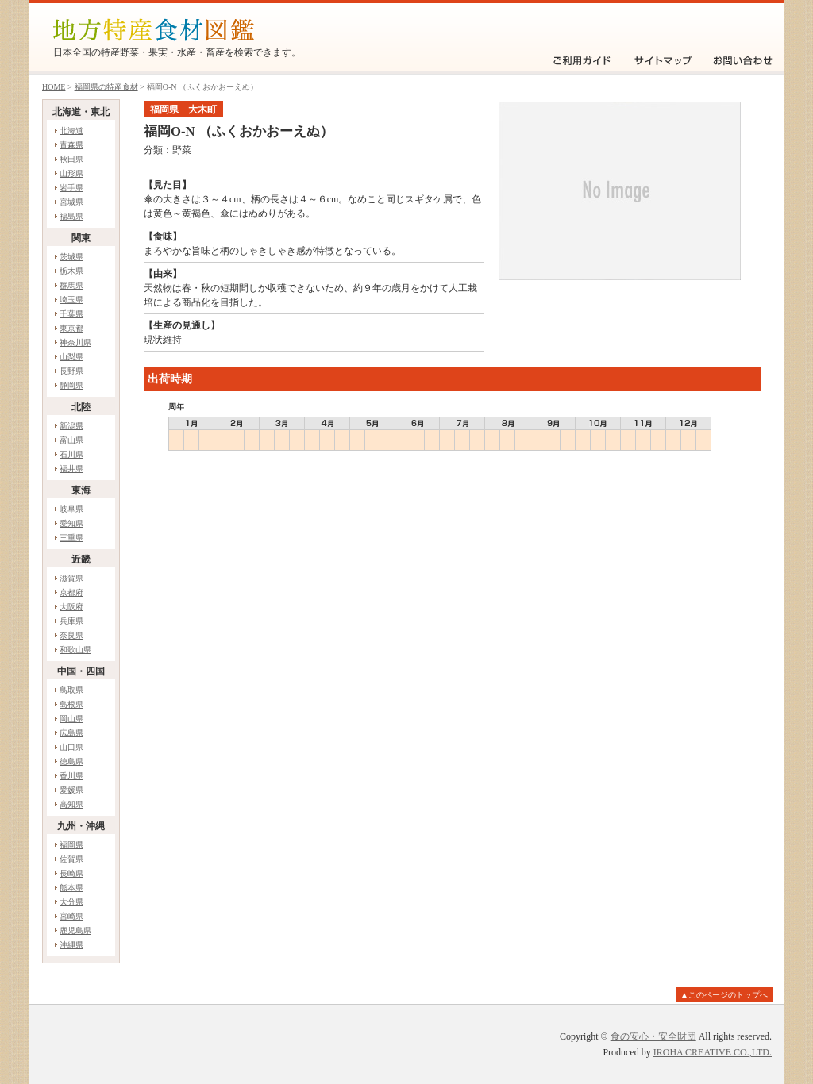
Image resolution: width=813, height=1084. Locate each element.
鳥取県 (71, 690)
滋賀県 (71, 578)
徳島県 (71, 761)
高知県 (71, 804)
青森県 (71, 144)
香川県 (71, 775)
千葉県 (71, 313)
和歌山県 (75, 649)
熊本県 (71, 887)
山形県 (71, 173)
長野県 (71, 371)
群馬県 (71, 285)
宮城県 (71, 202)
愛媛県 (71, 790)
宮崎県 (71, 916)
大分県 (71, 902)
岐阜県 (71, 509)
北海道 (71, 130)
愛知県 (71, 523)
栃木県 (71, 271)
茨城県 (71, 256)
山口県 (71, 747)
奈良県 (71, 635)
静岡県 (71, 385)
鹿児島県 (75, 930)
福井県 (71, 468)
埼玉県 (71, 299)
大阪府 (71, 606)
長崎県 (71, 873)
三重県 (71, 537)
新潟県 (71, 425)
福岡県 (71, 844)
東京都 (71, 328)
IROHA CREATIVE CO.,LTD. (712, 1052)
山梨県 (71, 356)
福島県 (71, 216)
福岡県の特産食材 (106, 87)
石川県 (71, 454)
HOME (53, 87)
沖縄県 (71, 944)
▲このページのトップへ (724, 994)
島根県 (71, 704)
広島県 (71, 732)
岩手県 (71, 187)
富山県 (71, 440)
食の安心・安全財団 (653, 1036)
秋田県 (71, 159)
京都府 (71, 592)
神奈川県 (75, 342)
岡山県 (71, 718)
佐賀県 (71, 859)
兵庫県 (71, 621)
